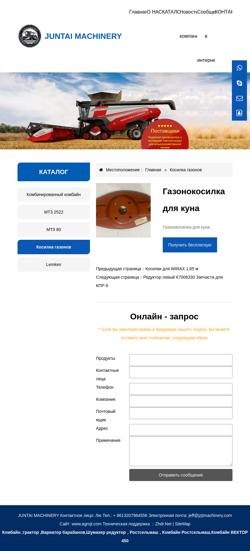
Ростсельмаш (144, 532)
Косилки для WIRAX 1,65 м (172, 268)
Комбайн (11, 532)
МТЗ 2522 (53, 212)
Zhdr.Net (163, 523)
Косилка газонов (53, 247)
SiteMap (182, 523)
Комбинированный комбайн (54, 194)
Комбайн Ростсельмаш (186, 532)
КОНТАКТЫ (223, 11)
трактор (31, 532)
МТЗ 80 (53, 229)
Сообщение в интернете (206, 36)
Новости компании (188, 24)
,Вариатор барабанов (62, 532)
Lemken (53, 264)
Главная (138, 11)
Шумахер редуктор (106, 532)
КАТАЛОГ (171, 11)
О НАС (154, 11)
